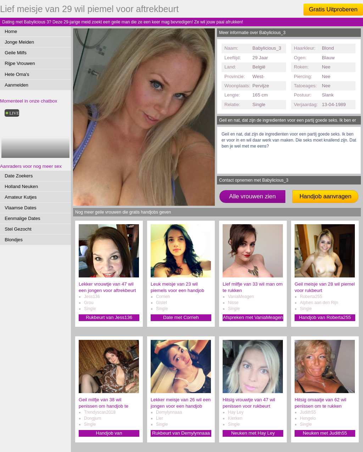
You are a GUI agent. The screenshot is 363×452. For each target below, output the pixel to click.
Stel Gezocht (18, 229)
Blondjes (14, 239)
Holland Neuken (21, 186)
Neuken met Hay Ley (253, 433)
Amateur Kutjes (21, 197)
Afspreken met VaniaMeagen (253, 317)
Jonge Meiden (19, 42)
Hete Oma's (17, 74)
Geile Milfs (16, 52)
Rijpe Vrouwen (20, 63)
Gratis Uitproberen (333, 9)
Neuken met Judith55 (325, 433)
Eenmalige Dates (22, 218)
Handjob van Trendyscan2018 (109, 433)
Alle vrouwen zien (252, 196)
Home (11, 31)
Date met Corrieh (181, 317)
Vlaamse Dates (20, 207)
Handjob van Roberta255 (325, 317)
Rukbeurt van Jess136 (109, 317)
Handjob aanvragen (325, 196)
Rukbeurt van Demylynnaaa (181, 433)
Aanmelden (16, 85)
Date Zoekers (19, 175)
